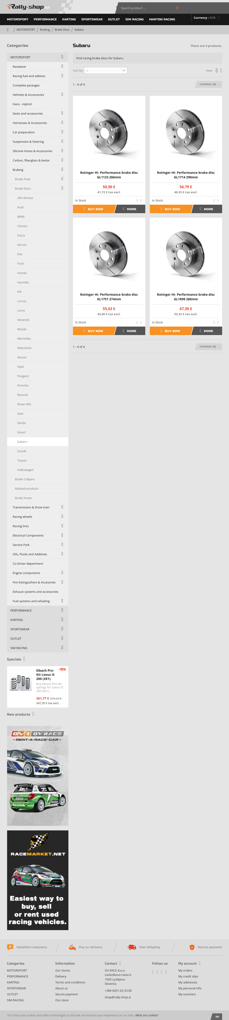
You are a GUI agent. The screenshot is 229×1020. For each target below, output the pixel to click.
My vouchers (187, 994)
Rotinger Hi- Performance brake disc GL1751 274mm (109, 296)
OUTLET (114, 19)
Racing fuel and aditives (29, 76)
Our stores (62, 970)
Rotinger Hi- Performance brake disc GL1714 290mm (186, 174)
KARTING (69, 19)
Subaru (22, 442)
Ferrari (22, 245)
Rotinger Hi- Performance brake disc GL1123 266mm (109, 174)
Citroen (22, 226)
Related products (27, 488)
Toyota (22, 460)
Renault (22, 395)
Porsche (23, 385)
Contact (113, 964)
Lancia (21, 301)
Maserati (23, 320)
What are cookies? (147, 1015)
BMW (21, 217)
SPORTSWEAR (92, 19)
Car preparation (24, 132)
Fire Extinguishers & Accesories (34, 582)
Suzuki (21, 451)
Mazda (22, 329)
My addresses (187, 982)
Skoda (21, 423)
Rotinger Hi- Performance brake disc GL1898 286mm (186, 296)
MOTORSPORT (17, 19)
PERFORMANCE (45, 19)
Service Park (21, 545)
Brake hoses (23, 498)
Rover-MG (24, 404)
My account (189, 964)
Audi (20, 207)
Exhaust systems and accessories (36, 592)
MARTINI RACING (162, 19)
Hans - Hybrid (22, 104)
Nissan (22, 357)
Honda (22, 273)
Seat (20, 413)
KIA (19, 292)
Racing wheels (22, 517)
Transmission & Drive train (31, 507)
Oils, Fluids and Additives (30, 554)
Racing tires (21, 526)
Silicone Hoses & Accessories (32, 151)
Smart (21, 432)
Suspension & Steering (28, 142)
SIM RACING (134, 19)
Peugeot (23, 376)
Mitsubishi (24, 348)
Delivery (61, 976)
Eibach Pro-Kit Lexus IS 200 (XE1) (45, 674)
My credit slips (188, 976)
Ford (20, 263)
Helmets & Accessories (28, 95)
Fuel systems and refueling (31, 601)
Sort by (78, 70)
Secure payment (66, 994)
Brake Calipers (25, 479)
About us (61, 988)
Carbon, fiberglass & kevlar (31, 160)
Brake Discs (62, 30)
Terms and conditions (70, 982)
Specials (17, 659)
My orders (185, 970)
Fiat (19, 254)
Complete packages (26, 85)
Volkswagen (25, 470)
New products (23, 714)
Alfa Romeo (25, 198)
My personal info (189, 988)
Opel (20, 367)
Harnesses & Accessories (30, 123)
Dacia (21, 235)
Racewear (19, 66)
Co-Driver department (28, 563)
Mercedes (24, 338)
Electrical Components (28, 535)
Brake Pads (23, 179)
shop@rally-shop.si (118, 997)
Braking (45, 30)
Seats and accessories (28, 113)
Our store (62, 1000)
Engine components (26, 573)
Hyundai (23, 282)
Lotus (21, 310)
